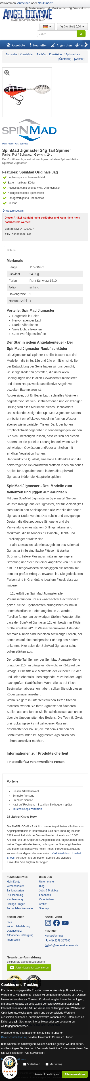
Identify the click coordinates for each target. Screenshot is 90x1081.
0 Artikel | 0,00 (72, 26)
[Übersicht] (65, 59)
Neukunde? (45, 3)
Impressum (13, 939)
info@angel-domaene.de (61, 945)
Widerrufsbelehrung (18, 926)
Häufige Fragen (16, 904)
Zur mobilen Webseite (20, 908)
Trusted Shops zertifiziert (27, 809)
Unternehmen (47, 881)
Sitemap (44, 908)
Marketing (56, 1064)
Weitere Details (13, 210)
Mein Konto (35, 8)
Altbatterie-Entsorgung (20, 935)
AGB (9, 921)
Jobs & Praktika (48, 890)
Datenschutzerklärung (14, 1037)
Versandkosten (15, 886)
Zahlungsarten (15, 890)
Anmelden (23, 3)
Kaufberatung (15, 899)
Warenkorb (78, 8)
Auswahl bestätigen (46, 1074)
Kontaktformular (54, 935)
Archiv (42, 904)
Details (11, 250)
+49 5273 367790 (57, 940)
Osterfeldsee (46, 899)
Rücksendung (15, 895)
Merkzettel (56, 8)
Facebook (45, 895)
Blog (41, 886)
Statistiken (33, 1064)
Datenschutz (14, 930)
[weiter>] (79, 59)
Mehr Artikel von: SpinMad (15, 143)
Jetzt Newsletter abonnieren (29, 967)
